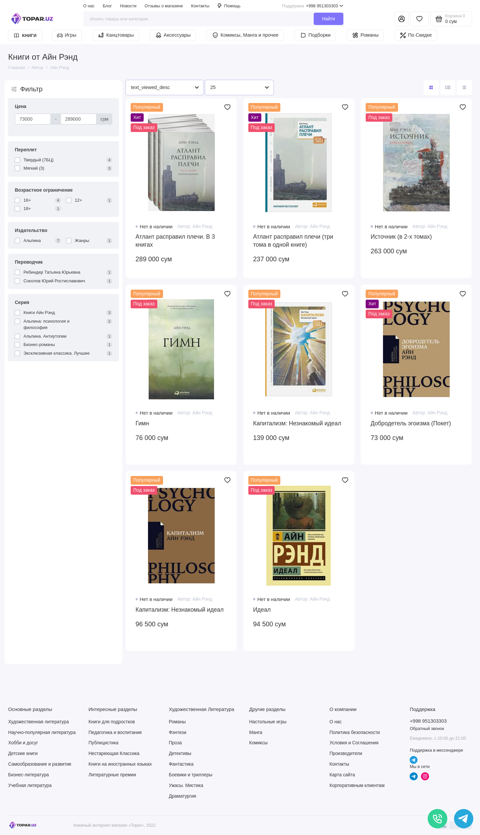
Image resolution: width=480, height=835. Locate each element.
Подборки (315, 35)
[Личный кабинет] (401, 18)
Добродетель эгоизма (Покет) (411, 423)
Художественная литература (38, 721)
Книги (25, 35)
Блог (107, 5)
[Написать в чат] (464, 819)
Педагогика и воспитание (115, 732)
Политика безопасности (354, 732)
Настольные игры (267, 721)
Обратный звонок (427, 728)
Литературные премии (112, 774)
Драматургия (182, 796)
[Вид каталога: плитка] (431, 87)
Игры (66, 35)
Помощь (229, 5)
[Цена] (33, 119)
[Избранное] (419, 18)
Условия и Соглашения (353, 742)
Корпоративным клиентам (356, 785)
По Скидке (416, 35)
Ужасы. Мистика (186, 785)
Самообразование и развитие (39, 764)
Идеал (262, 609)
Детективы (180, 753)
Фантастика (181, 764)
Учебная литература (29, 785)
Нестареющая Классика (113, 753)
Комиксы (258, 742)
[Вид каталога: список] (447, 87)
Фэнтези (177, 732)
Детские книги (22, 753)
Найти (328, 18)
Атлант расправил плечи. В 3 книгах (175, 240)
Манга (255, 732)
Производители (345, 753)
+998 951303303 (312, 5)
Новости (128, 5)
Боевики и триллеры (190, 774)
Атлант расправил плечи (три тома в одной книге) (293, 240)
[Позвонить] (437, 819)
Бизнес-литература (28, 774)
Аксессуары (173, 35)
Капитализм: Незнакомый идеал (297, 423)
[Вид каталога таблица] (464, 87)
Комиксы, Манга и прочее (245, 35)
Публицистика (103, 742)
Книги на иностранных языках (120, 764)
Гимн (142, 423)
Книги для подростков (111, 721)
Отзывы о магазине (164, 5)
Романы (365, 35)
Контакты (200, 5)
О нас (89, 5)
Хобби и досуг (23, 742)
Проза (175, 742)
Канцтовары (116, 35)
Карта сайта (342, 774)
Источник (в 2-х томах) (401, 236)
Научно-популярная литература (41, 732)
